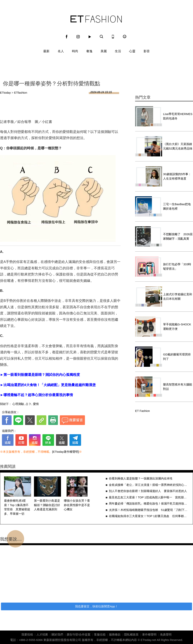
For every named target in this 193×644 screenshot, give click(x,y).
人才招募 (42, 634)
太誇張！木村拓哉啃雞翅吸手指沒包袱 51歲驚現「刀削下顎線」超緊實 (149, 509)
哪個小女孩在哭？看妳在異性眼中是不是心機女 (77, 505)
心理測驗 (18, 404)
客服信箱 (100, 634)
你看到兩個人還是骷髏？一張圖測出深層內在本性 (141, 478)
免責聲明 (166, 634)
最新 (46, 51)
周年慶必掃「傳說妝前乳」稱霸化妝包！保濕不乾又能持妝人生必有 (149, 503)
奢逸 (89, 51)
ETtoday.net (148, 639)
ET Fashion (96, 19)
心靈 (132, 51)
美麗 (104, 51)
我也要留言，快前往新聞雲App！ (96, 606)
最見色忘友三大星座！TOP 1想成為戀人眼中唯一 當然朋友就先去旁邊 (149, 497)
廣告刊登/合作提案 (79, 634)
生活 (118, 51)
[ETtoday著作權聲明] (65, 451)
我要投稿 (27, 634)
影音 (147, 51)
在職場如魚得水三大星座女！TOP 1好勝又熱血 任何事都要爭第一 (149, 516)
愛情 (36, 404)
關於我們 (57, 634)
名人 (61, 51)
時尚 (75, 51)
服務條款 (115, 634)
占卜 (28, 404)
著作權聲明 (149, 634)
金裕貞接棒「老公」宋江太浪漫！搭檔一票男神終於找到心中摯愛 (149, 484)
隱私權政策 (131, 634)
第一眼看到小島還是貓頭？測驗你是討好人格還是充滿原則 (47, 505)
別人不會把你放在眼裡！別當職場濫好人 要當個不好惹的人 (148, 491)
